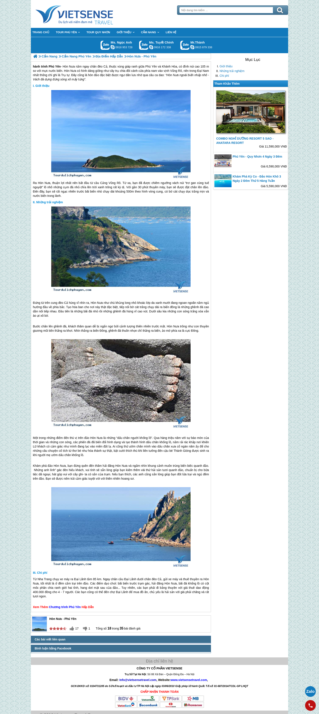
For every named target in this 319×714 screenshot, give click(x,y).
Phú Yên (75, 607)
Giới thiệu (226, 66)
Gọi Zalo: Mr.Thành (185, 45)
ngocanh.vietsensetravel (112, 47)
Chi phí (224, 75)
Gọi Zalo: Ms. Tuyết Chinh (144, 45)
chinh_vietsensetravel (151, 47)
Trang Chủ (85, 14)
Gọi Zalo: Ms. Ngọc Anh (105, 45)
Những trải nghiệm (232, 71)
